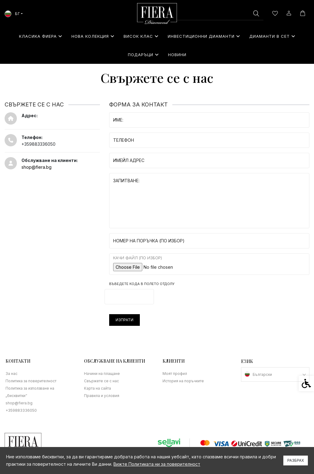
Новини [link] (177, 54)
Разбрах (295, 460)
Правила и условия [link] (101, 395)
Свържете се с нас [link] (101, 381)
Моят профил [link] (175, 373)
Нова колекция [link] (92, 36)
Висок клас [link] (141, 36)
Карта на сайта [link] (97, 388)
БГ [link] (12, 13)
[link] (157, 13)
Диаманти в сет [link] (272, 36)
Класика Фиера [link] (40, 36)
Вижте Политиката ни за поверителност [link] (156, 464)
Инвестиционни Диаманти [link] (204, 36)
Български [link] (262, 374)
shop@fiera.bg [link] (36, 167)
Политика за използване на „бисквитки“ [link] (30, 392)
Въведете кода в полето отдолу (141, 284)
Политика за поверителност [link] (31, 381)
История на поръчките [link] (183, 381)
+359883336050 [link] (21, 410)
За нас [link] (11, 373)
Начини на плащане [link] (102, 373)
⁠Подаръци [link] (143, 54)
